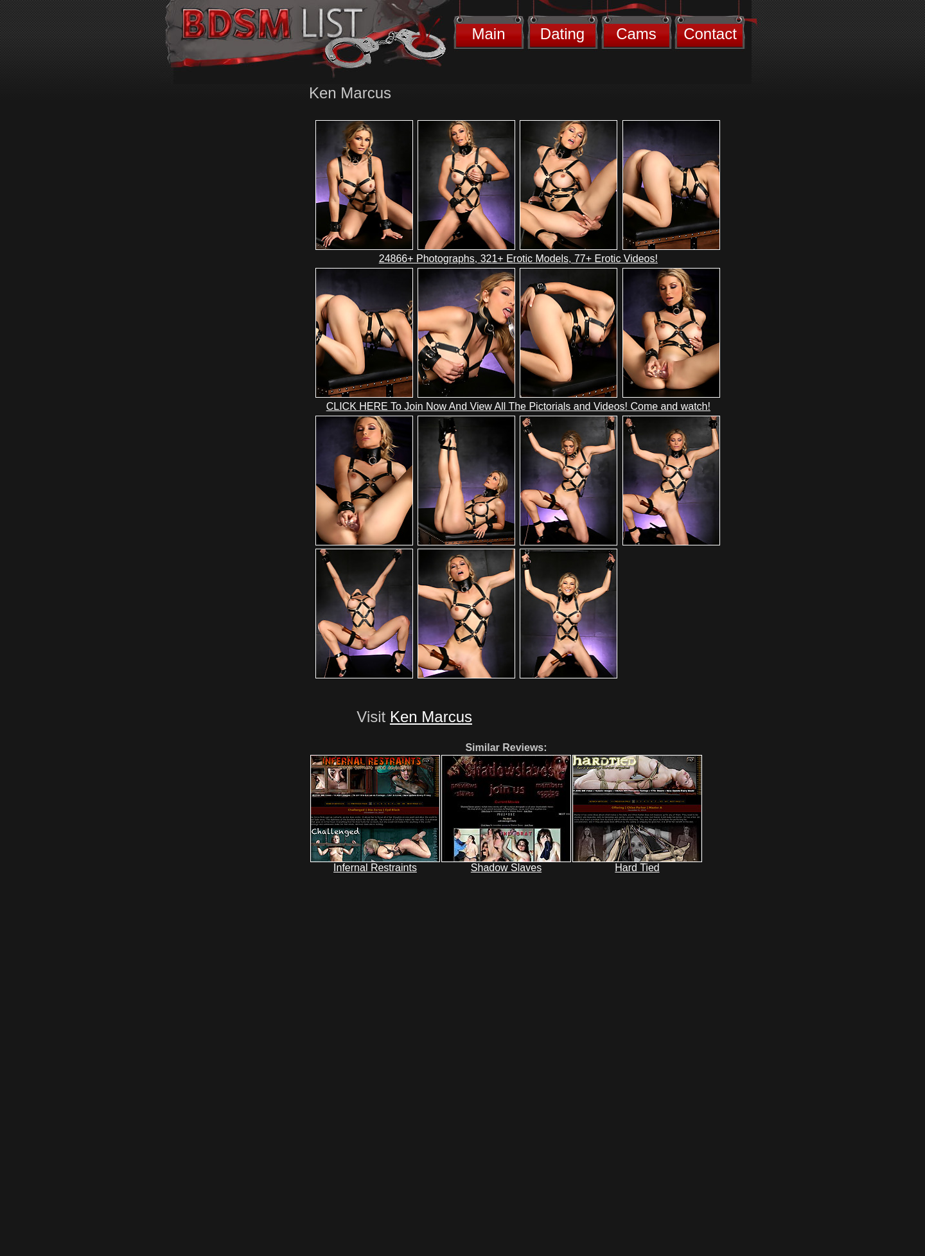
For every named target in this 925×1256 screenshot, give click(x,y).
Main (488, 33)
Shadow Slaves (506, 867)
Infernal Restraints (375, 867)
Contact (710, 33)
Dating (562, 33)
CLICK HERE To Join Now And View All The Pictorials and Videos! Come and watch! (518, 406)
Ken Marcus (431, 716)
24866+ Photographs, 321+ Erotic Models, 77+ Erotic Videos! (518, 258)
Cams (636, 33)
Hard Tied (637, 867)
